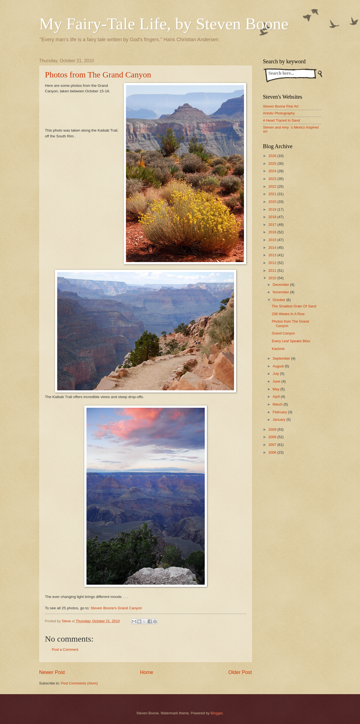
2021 (272, 194)
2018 (272, 217)
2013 (272, 255)
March (278, 404)
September (282, 358)
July (276, 374)
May (276, 389)
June (277, 381)
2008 (272, 437)
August (279, 366)
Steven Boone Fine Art (281, 106)
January (279, 419)
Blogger (217, 713)
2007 (272, 445)
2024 (272, 171)
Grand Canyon (283, 333)
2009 (272, 429)
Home (146, 672)
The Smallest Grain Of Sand (294, 306)
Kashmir (278, 349)
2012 (272, 263)
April (277, 396)
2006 (272, 452)
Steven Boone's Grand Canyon (116, 608)
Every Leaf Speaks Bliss (291, 341)
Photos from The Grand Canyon (98, 74)
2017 (272, 225)
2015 (272, 240)
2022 (272, 186)
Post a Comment (65, 649)
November (281, 292)
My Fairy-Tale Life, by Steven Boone (163, 24)
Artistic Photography (279, 113)
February (280, 412)
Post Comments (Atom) (79, 683)
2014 (272, 247)
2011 (272, 270)
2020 (272, 202)
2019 (272, 209)
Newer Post (52, 672)
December (281, 285)
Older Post (240, 672)
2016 (272, 232)
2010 (272, 278)
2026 (272, 156)
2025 (272, 163)
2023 (272, 179)
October (279, 300)
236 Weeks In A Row (288, 314)
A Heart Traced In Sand (281, 120)
